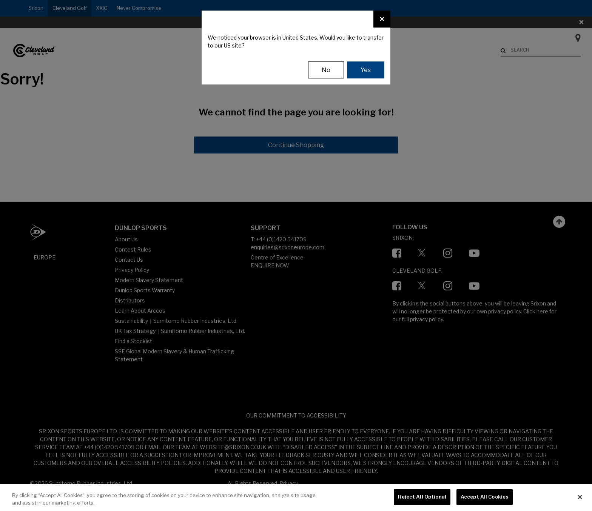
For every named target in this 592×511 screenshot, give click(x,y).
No (326, 70)
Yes (366, 70)
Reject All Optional (422, 497)
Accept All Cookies (485, 497)
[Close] (381, 19)
